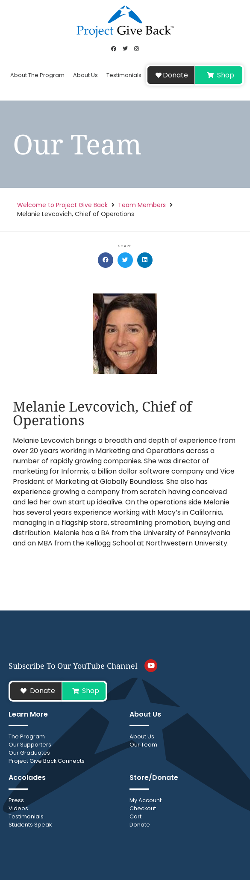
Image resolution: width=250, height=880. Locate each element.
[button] (105, 260)
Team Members (142, 205)
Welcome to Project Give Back (62, 205)
